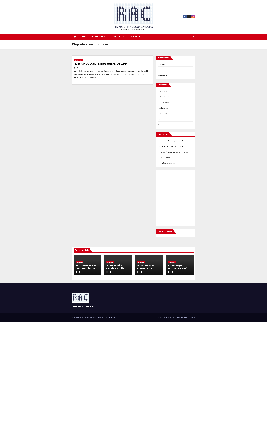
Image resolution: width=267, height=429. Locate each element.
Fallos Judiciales (165, 97)
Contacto (135, 37)
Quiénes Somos (98, 37)
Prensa (161, 119)
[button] (194, 37)
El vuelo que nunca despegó (170, 157)
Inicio (83, 37)
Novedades (163, 114)
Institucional (78, 60)
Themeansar (111, 317)
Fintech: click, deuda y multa (170, 146)
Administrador (84, 68)
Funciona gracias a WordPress (82, 317)
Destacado (162, 91)
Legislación (163, 108)
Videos (161, 125)
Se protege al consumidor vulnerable (173, 152)
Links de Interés (117, 37)
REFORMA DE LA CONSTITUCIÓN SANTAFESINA (100, 63)
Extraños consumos (166, 163)
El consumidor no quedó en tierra (172, 141)
